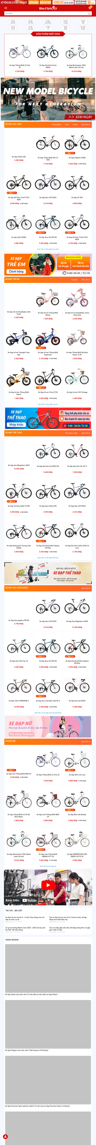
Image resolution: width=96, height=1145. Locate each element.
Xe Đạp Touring (65, 22)
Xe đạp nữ (48, 28)
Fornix (75, 125)
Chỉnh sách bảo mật (12, 1079)
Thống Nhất (65, 28)
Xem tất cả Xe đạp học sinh (47, 249)
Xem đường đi (28, 1020)
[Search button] (89, 14)
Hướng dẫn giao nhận (12, 1065)
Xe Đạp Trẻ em (13, 28)
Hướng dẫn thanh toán (13, 1063)
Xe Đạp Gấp (83, 22)
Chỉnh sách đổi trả (11, 1082)
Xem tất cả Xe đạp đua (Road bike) (48, 713)
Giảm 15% (71, 810)
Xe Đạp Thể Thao (30, 22)
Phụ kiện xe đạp (71, 433)
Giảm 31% (42, 348)
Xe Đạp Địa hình (13, 22)
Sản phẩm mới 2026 (48, 34)
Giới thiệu (8, 1057)
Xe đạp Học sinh (30, 28)
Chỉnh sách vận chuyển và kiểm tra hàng (19, 1085)
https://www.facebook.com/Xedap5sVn (69, 1059)
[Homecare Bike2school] (70, 1075)
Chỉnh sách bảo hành (12, 1076)
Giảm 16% (42, 387)
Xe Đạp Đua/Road (48, 22)
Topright (74, 280)
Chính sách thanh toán (13, 1074)
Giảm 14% (42, 232)
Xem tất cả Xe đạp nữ (48, 866)
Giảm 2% (12, 770)
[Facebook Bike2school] (51, 1095)
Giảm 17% (13, 193)
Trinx (67, 125)
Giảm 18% (71, 232)
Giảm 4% (41, 849)
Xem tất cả (86, 125)
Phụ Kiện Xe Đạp (83, 28)
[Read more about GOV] (59, 1083)
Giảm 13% (71, 153)
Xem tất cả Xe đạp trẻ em (48, 404)
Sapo (65, 1142)
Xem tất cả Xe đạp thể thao (48, 558)
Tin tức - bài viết (14, 910)
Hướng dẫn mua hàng (12, 1060)
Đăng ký (41, 1115)
